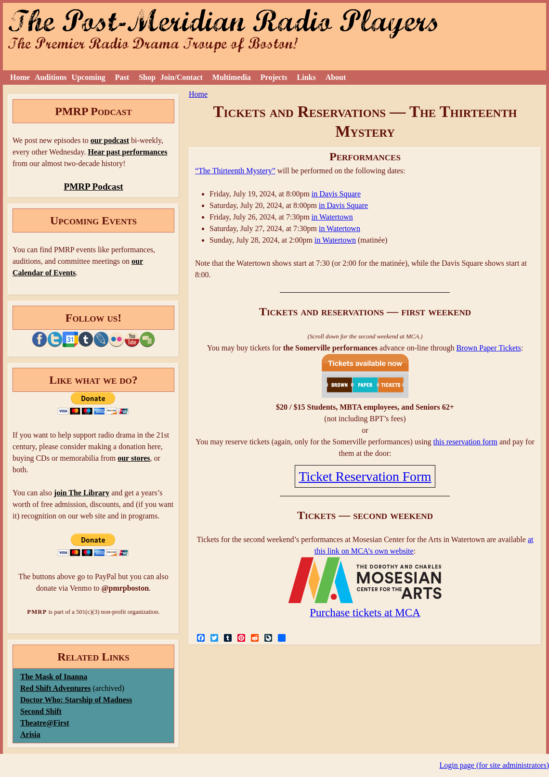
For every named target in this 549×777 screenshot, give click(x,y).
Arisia (30, 734)
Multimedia (231, 77)
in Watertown (332, 217)
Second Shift (41, 711)
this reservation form (465, 442)
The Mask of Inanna (53, 677)
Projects (274, 77)
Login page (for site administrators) (494, 765)
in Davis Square (336, 194)
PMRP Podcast (93, 186)
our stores (134, 458)
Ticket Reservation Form (365, 476)
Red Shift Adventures (55, 688)
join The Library (81, 493)
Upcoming (88, 77)
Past (122, 77)
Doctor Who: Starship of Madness (76, 700)
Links (306, 77)
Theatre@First (44, 723)
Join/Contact (181, 77)
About (336, 77)
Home (20, 77)
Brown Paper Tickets (489, 348)
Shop (147, 77)
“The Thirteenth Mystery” (235, 171)
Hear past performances (127, 152)
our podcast (110, 140)
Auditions (51, 77)
